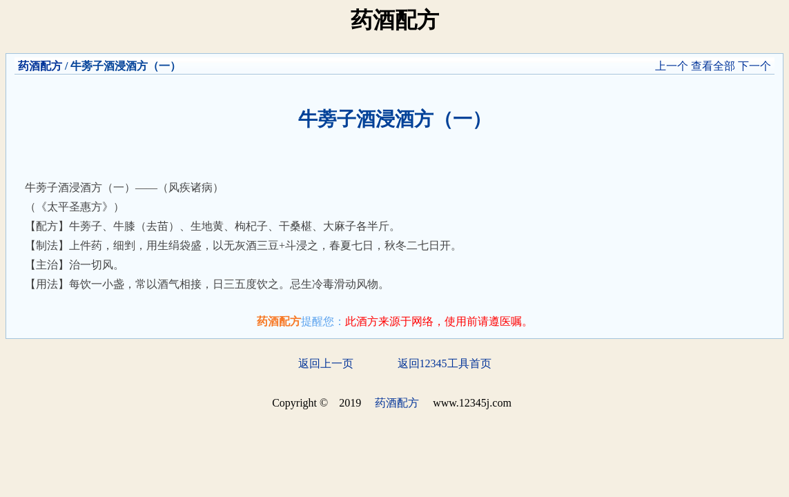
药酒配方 (40, 66)
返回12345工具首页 (444, 363)
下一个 (754, 66)
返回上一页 (325, 363)
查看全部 (713, 66)
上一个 (671, 66)
